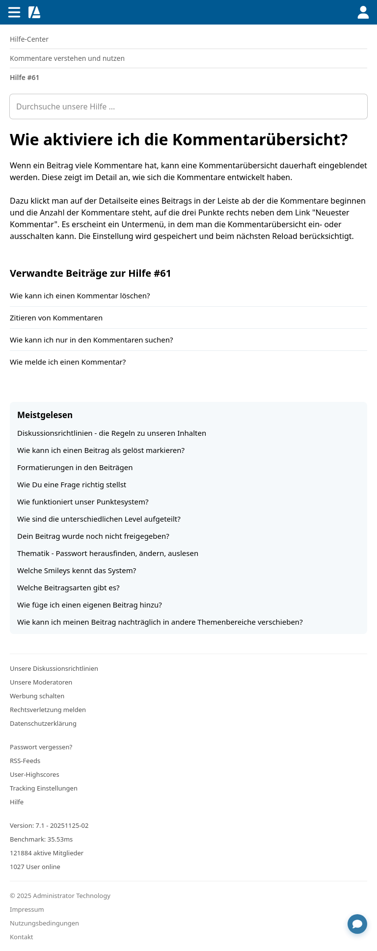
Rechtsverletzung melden (48, 709)
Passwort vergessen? (41, 746)
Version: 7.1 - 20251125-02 (49, 825)
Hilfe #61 (25, 77)
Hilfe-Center (29, 39)
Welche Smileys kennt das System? (76, 570)
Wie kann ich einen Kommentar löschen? (80, 295)
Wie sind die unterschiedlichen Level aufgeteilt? (99, 519)
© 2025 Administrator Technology (60, 895)
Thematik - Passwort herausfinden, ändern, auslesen (107, 553)
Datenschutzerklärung (43, 723)
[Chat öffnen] (357, 924)
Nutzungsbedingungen (44, 923)
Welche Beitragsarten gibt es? (68, 587)
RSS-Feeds (25, 760)
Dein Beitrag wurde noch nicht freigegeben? (93, 536)
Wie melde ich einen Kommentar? (68, 362)
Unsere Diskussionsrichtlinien (54, 668)
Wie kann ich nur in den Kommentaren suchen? (91, 339)
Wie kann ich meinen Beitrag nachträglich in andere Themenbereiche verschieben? (160, 622)
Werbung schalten (37, 695)
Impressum (27, 909)
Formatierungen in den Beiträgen (75, 467)
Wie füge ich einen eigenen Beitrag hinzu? (89, 604)
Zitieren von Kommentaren (56, 317)
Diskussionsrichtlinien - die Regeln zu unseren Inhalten (111, 433)
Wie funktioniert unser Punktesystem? (83, 501)
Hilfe (17, 801)
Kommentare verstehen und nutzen (67, 58)
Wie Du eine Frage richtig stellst (71, 484)
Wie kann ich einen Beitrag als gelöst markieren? (101, 450)
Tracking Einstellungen (44, 788)
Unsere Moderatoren (41, 682)
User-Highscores (34, 774)
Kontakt (21, 936)
